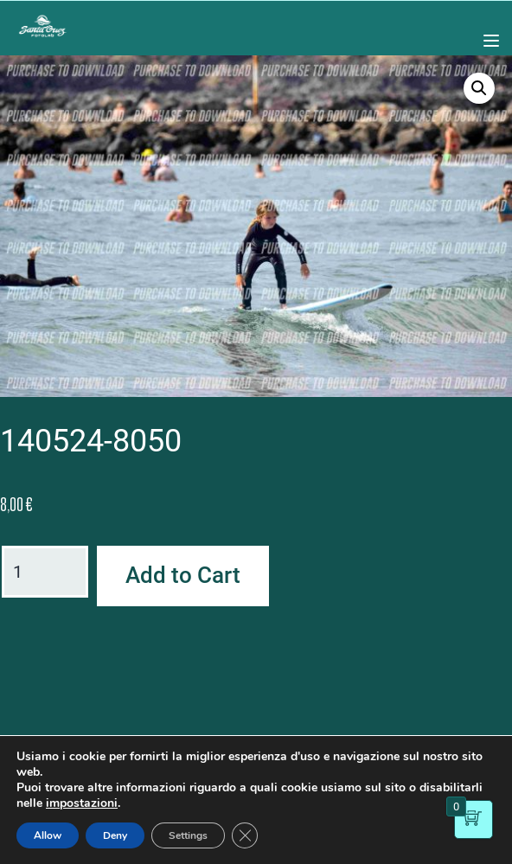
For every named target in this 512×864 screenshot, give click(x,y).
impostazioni (82, 803)
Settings (188, 835)
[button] (479, 88)
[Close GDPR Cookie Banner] (245, 835)
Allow (47, 835)
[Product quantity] (45, 572)
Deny (115, 835)
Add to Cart (182, 575)
